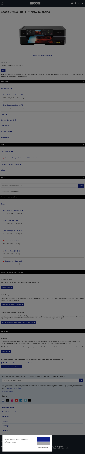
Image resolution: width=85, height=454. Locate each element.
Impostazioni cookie (43, 447)
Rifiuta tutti (43, 443)
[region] (27, 443)
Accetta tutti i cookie (43, 438)
